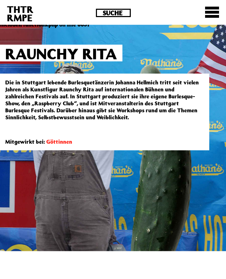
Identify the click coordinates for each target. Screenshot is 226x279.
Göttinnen (59, 141)
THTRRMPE (20, 13)
